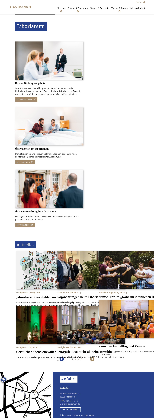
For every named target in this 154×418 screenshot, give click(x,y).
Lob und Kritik (127, 410)
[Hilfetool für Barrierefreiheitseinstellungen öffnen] (3, 379)
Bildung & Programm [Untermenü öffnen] (78, 9)
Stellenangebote (66, 410)
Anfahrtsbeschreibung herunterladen (77, 282)
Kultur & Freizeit (138, 8)
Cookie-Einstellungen (106, 410)
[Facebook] (126, 389)
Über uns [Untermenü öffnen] (61, 9)
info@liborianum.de (71, 270)
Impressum (26, 410)
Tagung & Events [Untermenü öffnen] (119, 9)
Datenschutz (41, 410)
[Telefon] (109, 389)
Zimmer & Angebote (99, 8)
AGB (53, 410)
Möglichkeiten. (100, 305)
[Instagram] (118, 389)
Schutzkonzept (85, 410)
